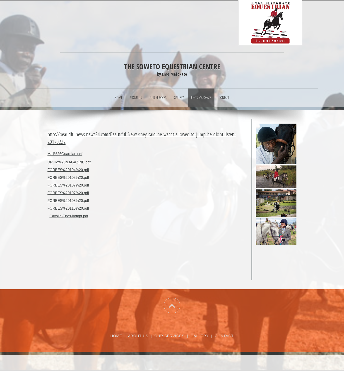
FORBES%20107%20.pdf (68, 185)
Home (119, 97)
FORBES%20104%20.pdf (68, 170)
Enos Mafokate (201, 97)
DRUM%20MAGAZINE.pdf (69, 162)
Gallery (179, 97)
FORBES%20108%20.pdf (68, 201)
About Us (136, 97)
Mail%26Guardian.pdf (65, 154)
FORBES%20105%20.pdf (68, 178)
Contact (224, 97)
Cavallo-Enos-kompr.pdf (68, 216)
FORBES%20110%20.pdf (68, 208)
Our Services (158, 97)
